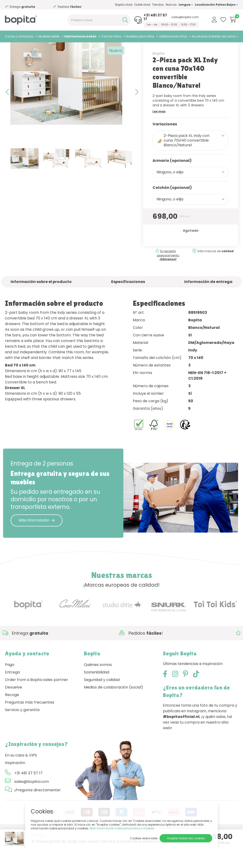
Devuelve (13, 703)
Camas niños (111, 36)
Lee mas (159, 128)
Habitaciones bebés (80, 36)
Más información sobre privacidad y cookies (122, 828)
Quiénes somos (98, 681)
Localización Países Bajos (216, 5)
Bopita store (123, 5)
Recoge (12, 711)
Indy (58, 48)
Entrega (12, 688)
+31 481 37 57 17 (155, 17)
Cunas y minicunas (19, 36)
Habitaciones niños (173, 36)
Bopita (159, 70)
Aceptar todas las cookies (186, 838)
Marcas (171, 5)
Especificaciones (128, 298)
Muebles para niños (140, 36)
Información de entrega (208, 298)
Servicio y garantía (22, 726)
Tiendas (158, 5)
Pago (9, 681)
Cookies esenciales (144, 838)
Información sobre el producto (41, 298)
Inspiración (15, 779)
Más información (37, 536)
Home (9, 48)
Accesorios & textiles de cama (213, 36)
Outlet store (142, 5)
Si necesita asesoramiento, (168, 272)
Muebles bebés (49, 36)
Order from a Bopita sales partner (36, 696)
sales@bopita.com (185, 17)
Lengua (186, 5)
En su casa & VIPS (21, 771)
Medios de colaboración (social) (113, 703)
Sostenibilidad (96, 688)
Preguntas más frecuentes (29, 718)
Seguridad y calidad (102, 696)
